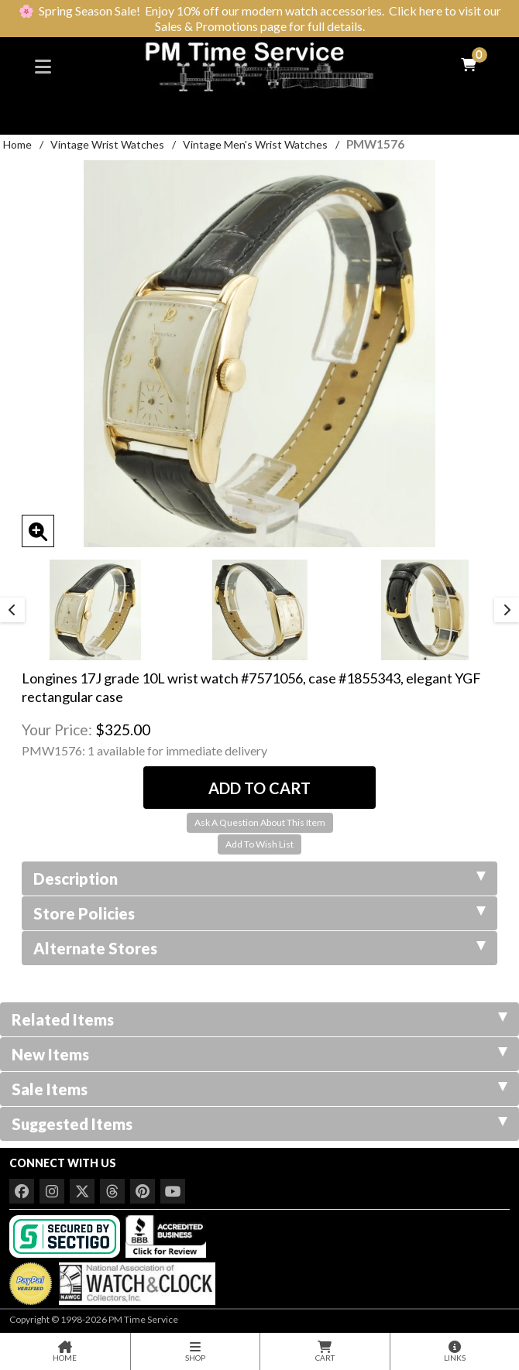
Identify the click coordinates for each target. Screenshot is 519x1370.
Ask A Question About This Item (259, 822)
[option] (94, 610)
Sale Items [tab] (259, 1089)
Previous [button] (12, 610)
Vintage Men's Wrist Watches (255, 144)
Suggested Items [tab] (259, 1124)
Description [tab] (259, 878)
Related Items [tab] (259, 1019)
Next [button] (506, 610)
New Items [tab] (259, 1054)
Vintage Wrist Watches (107, 144)
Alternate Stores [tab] (259, 948)
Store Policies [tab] (259, 913)
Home (17, 144)
